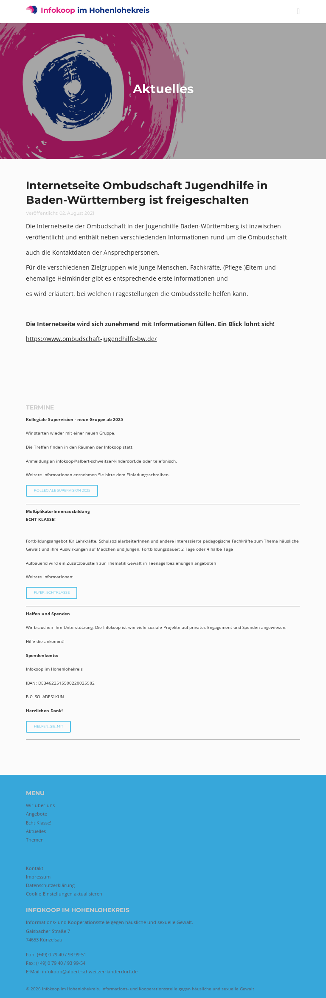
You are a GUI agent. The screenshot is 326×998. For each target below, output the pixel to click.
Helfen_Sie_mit (48, 726)
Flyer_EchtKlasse (52, 592)
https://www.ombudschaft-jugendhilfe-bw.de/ (91, 339)
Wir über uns (40, 805)
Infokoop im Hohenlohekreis (70, 989)
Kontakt (34, 868)
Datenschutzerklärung (50, 885)
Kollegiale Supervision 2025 (62, 490)
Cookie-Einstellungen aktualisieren (64, 893)
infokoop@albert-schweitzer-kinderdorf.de (90, 971)
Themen (35, 839)
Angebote (36, 813)
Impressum (38, 876)
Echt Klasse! (38, 822)
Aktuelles (36, 831)
